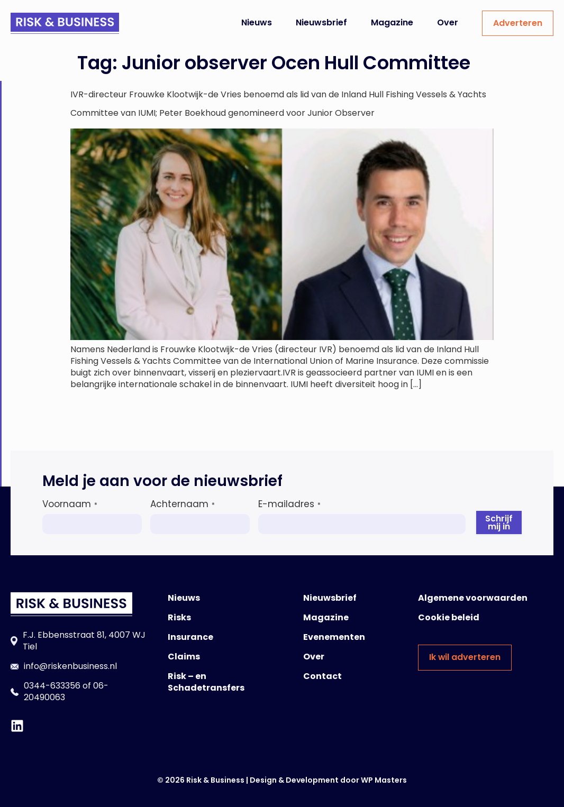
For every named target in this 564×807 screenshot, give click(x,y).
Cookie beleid (448, 617)
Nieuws (256, 22)
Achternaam (182, 504)
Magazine (392, 22)
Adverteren (517, 23)
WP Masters (384, 780)
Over (447, 22)
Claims (184, 656)
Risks (179, 617)
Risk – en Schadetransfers (206, 682)
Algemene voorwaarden (472, 598)
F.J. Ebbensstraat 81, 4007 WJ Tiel (84, 641)
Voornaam (69, 504)
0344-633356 (52, 686)
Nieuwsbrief (321, 22)
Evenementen (334, 637)
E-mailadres (289, 504)
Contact (322, 676)
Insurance (190, 637)
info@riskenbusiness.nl (70, 666)
